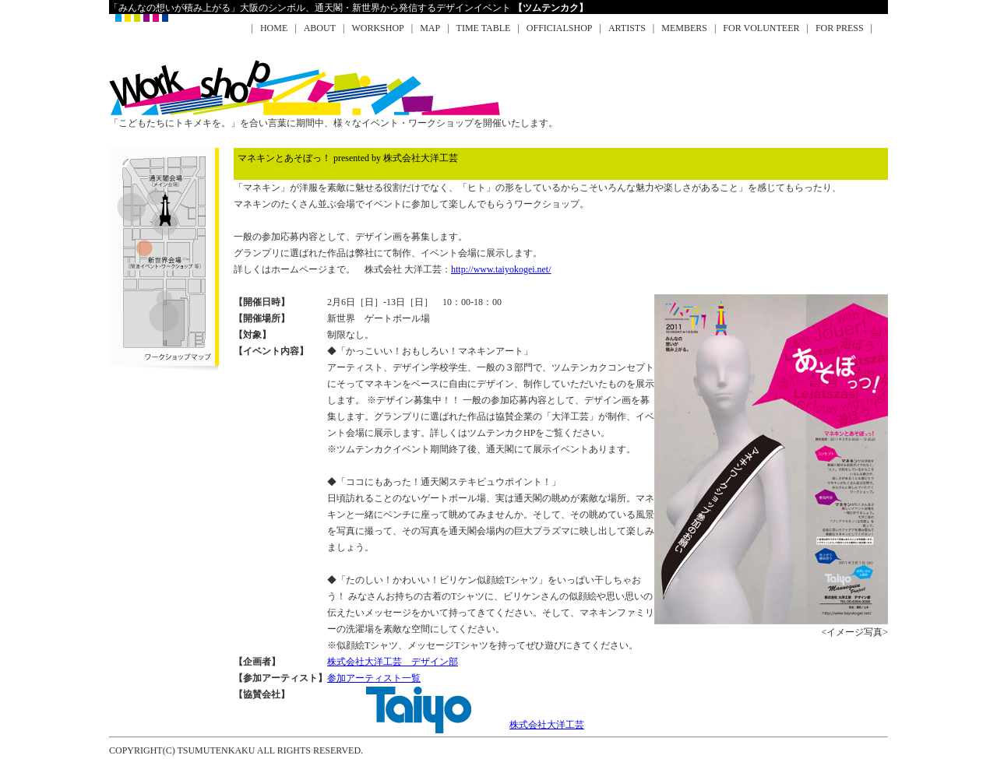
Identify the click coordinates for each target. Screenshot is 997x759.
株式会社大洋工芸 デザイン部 (392, 661)
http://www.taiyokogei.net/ (501, 269)
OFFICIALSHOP (560, 28)
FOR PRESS (840, 28)
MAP (430, 28)
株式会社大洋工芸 (455, 724)
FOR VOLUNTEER (761, 28)
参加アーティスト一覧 (374, 678)
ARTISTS (627, 28)
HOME (273, 28)
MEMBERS (684, 28)
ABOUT (320, 28)
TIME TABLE (483, 28)
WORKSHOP (377, 28)
